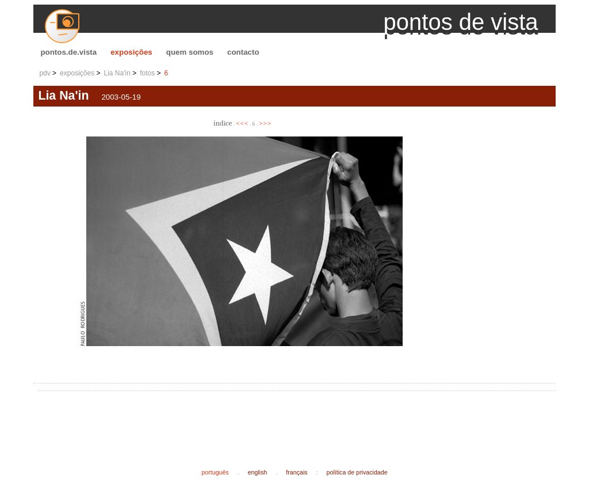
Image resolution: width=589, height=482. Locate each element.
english (257, 472)
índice (222, 123)
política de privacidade (357, 472)
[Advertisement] (252, 420)
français (296, 472)
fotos (147, 73)
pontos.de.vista (68, 52)
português (214, 472)
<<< (242, 123)
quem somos (189, 52)
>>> (265, 123)
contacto (243, 52)
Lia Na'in (117, 73)
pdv (44, 73)
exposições (131, 52)
